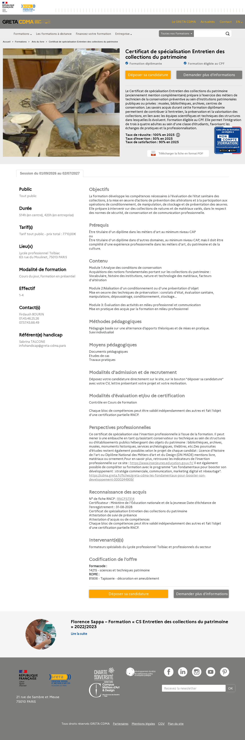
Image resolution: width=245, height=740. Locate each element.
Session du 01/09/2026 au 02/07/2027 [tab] (50, 173)
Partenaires (120, 723)
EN (238, 21)
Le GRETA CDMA (184, 21)
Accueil (7, 42)
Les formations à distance (54, 34)
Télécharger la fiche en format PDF (181, 153)
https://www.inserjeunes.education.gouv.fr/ (161, 463)
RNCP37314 (125, 498)
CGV (161, 723)
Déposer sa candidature (148, 74)
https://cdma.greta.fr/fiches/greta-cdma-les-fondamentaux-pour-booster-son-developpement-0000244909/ (147, 477)
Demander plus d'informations (209, 74)
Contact (226, 21)
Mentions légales (143, 723)
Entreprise (122, 34)
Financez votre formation (93, 34)
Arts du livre (38, 42)
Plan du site (176, 723)
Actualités (208, 21)
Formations (21, 34)
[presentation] (191, 704)
